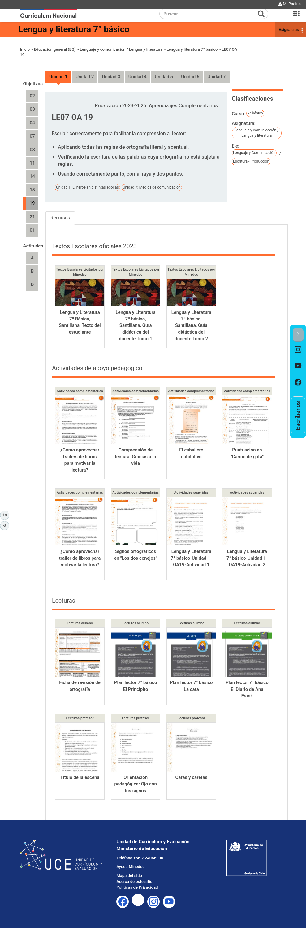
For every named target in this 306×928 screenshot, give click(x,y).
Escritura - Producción (251, 161)
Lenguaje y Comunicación (254, 153)
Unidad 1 (58, 76)
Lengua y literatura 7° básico (73, 29)
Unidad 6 (190, 76)
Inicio (25, 49)
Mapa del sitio (129, 875)
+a (5, 514)
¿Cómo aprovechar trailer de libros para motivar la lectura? (80, 558)
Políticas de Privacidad (137, 887)
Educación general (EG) (54, 49)
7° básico (255, 113)
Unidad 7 (216, 76)
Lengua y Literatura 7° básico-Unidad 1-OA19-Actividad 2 (247, 558)
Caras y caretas (191, 777)
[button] (298, 334)
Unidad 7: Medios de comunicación (152, 187)
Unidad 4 (137, 76)
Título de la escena (80, 777)
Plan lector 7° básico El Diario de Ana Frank (247, 689)
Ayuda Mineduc (130, 866)
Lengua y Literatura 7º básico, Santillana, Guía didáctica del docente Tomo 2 (191, 326)
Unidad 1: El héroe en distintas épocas (87, 187)
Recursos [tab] (60, 217)
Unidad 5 (164, 76)
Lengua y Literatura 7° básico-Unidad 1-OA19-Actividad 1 (191, 558)
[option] (298, 350)
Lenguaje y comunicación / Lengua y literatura (121, 49)
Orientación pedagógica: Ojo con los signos (135, 784)
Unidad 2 (84, 76)
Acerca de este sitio (134, 881)
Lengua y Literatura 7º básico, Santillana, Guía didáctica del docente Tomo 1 (135, 326)
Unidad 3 (111, 76)
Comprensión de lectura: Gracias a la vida (135, 456)
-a (6, 525)
